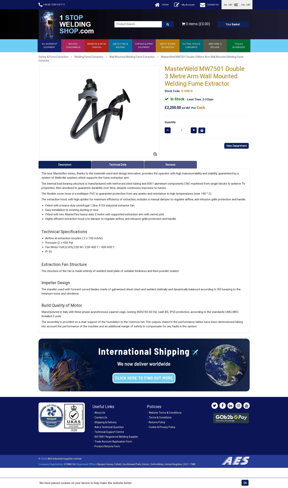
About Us (99, 412)
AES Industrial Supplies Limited (64, 458)
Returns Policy (157, 422)
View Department (236, 145)
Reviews (170, 164)
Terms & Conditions (160, 417)
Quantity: (170, 122)
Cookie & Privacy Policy (162, 427)
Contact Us (209, 4)
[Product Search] (168, 24)
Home (162, 4)
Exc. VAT (246, 4)
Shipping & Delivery (105, 422)
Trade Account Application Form (113, 441)
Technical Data (117, 164)
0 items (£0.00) (196, 24)
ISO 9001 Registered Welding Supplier (116, 436)
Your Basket (233, 24)
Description (64, 164)
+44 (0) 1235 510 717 (52, 4)
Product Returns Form (107, 446)
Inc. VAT (228, 4)
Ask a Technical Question (109, 427)
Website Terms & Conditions (165, 412)
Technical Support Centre (109, 431)
